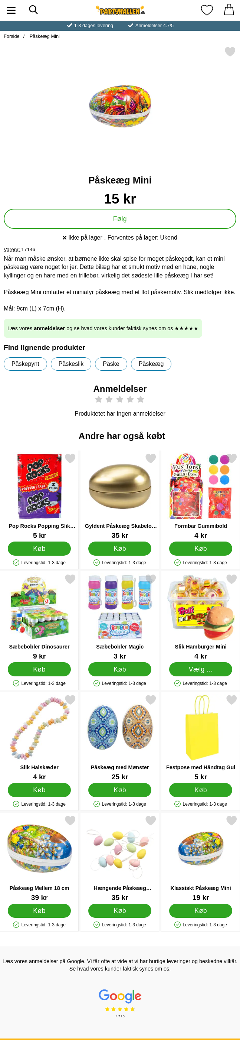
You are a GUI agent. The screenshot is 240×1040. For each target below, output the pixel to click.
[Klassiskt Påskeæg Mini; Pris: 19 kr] (200, 858)
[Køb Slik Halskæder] (39, 790)
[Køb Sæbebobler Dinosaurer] (39, 669)
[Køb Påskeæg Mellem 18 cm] (39, 911)
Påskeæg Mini (44, 36)
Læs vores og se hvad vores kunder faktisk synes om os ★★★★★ (102, 328)
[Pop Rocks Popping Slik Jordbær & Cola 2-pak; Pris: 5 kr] (39, 496)
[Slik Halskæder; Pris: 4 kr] (39, 737)
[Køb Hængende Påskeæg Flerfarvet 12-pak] (120, 911)
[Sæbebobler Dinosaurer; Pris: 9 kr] (39, 616)
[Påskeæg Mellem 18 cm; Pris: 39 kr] (39, 858)
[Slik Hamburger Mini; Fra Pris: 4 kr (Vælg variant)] (200, 616)
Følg (120, 218)
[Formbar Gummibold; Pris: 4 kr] (200, 496)
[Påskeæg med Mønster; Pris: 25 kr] (119, 737)
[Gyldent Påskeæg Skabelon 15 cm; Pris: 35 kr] (119, 496)
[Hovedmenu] (11, 10)
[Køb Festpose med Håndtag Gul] (200, 790)
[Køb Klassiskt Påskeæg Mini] (200, 911)
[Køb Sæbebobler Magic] (120, 669)
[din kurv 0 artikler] (229, 10)
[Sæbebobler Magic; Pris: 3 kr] (119, 616)
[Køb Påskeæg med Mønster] (120, 790)
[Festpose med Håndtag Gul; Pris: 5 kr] (200, 737)
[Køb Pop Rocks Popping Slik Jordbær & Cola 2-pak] (39, 549)
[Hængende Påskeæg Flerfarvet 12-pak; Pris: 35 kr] (119, 858)
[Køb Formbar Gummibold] (200, 549)
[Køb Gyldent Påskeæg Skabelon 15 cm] (120, 549)
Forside (12, 36)
